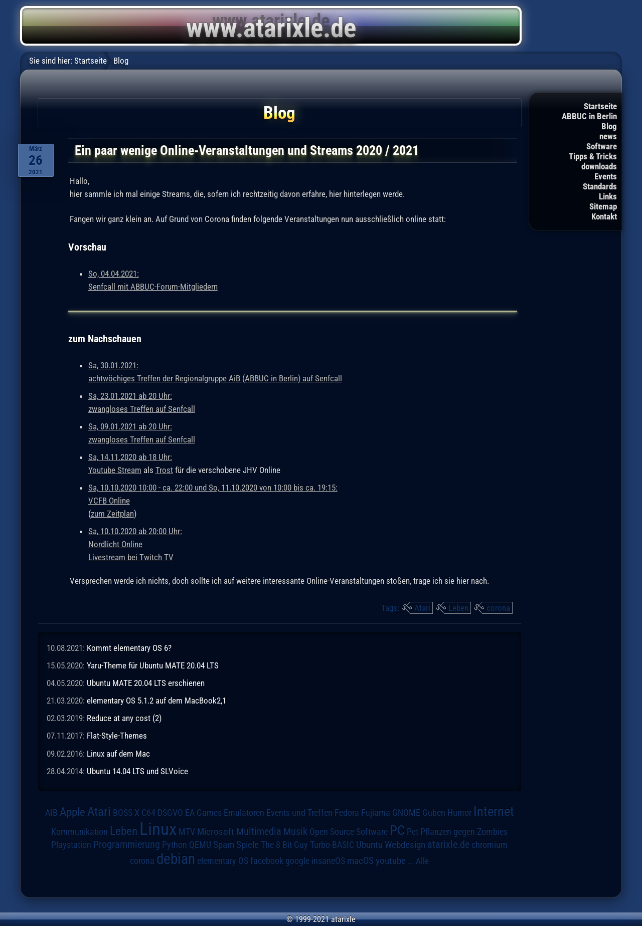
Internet (493, 811)
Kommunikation (79, 831)
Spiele (247, 844)
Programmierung (126, 844)
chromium (489, 845)
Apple (72, 812)
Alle (422, 861)
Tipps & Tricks (593, 156)
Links (608, 196)
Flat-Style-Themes (117, 736)
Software (601, 146)
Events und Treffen (299, 813)
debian (175, 858)
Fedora (347, 812)
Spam (223, 844)
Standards (600, 186)
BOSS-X (126, 813)
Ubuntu (369, 844)
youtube (391, 860)
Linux (158, 829)
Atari (422, 608)
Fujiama (375, 812)
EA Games (203, 813)
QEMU (200, 845)
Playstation (71, 845)
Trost (164, 470)
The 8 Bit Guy (284, 844)
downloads (599, 166)
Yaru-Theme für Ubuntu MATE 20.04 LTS (153, 665)
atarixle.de (448, 844)
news (608, 136)
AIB (51, 813)
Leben (458, 608)
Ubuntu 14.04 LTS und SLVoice (137, 771)
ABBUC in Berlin (589, 116)
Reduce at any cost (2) (124, 718)
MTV (187, 831)
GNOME (406, 812)
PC (397, 830)
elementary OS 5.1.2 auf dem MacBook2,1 (156, 701)
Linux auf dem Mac (118, 754)
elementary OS (222, 860)
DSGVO (170, 813)
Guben (433, 813)
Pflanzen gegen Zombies (464, 832)
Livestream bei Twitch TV (131, 557)
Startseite (600, 106)
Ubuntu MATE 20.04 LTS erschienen (146, 683)
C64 (148, 813)
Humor (459, 813)
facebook (266, 861)
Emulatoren (244, 812)
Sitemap (603, 206)
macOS (360, 860)
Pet (412, 832)
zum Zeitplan (112, 514)
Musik (295, 831)
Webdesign (405, 844)
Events (605, 176)
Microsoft (215, 831)
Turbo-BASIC (332, 844)
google (297, 861)
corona (498, 608)
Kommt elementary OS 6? (129, 648)
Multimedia (258, 831)
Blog (609, 126)
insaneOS (328, 861)
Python (174, 845)
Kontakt (604, 216)
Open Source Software (348, 832)
